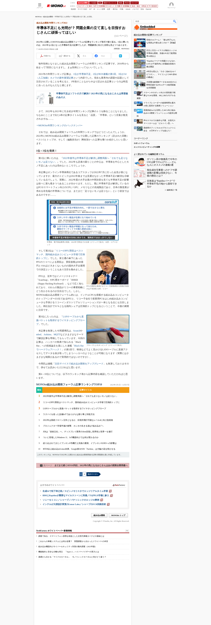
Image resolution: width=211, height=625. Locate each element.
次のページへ (93, 474)
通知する (66, 56)
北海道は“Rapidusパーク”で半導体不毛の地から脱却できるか (162, 184)
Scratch (76, 330)
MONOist (38, 16)
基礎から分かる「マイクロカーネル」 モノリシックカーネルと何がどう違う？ (72, 557)
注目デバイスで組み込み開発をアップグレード (79, 363)
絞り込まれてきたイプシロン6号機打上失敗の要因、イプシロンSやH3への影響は (80, 443)
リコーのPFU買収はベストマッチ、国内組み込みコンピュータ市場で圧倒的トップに (60, 254)
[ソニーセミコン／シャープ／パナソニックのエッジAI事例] (73, 500)
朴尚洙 (117, 49)
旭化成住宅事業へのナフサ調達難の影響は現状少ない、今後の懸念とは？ (162, 173)
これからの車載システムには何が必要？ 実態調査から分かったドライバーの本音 (73, 541)
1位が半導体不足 (82, 74)
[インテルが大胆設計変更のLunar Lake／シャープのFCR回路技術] (76, 504)
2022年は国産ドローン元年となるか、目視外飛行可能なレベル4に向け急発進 (78, 420)
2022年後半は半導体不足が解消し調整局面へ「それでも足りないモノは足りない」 (80, 396)
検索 (175, 21)
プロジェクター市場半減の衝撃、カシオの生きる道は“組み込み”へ (73, 426)
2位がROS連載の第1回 (104, 74)
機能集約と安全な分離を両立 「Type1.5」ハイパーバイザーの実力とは (68, 552)
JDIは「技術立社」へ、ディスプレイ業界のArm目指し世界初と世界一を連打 (78, 432)
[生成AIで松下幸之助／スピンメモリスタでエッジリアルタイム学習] (77, 491)
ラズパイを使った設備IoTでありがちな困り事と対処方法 (69, 414)
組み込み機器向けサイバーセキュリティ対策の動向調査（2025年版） (67, 546)
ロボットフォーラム (141, 143)
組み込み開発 (48, 16)
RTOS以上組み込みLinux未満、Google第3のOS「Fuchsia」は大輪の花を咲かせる (79, 449)
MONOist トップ (118, 515)
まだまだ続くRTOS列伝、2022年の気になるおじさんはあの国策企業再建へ (83, 465)
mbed (38, 334)
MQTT (57, 334)
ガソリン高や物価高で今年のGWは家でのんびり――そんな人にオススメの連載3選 (162, 162)
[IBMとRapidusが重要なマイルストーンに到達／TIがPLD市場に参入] (78, 495)
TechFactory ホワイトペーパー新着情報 (54, 531)
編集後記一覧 (172, 190)
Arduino (47, 334)
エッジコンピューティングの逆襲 (147, 147)
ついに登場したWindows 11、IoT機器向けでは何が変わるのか (71, 437)
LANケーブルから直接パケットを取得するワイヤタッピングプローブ (60, 320)
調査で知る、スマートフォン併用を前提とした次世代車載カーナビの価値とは (71, 536)
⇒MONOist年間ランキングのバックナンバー (59, 125)
